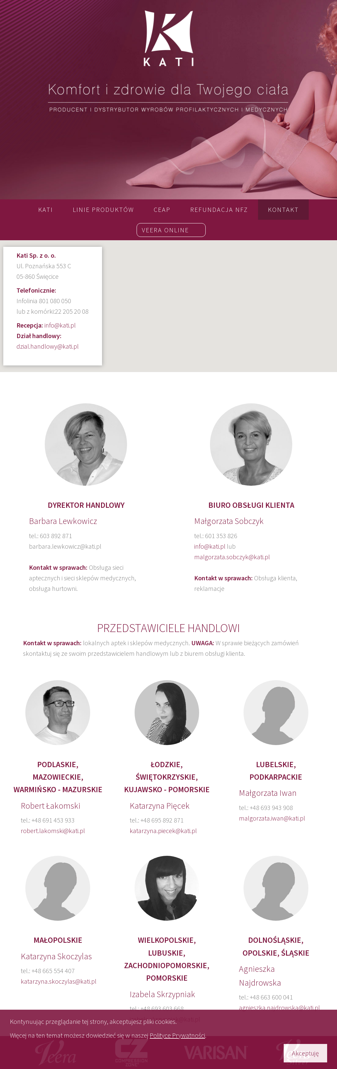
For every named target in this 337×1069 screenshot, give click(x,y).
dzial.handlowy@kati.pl (47, 346)
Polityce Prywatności (177, 1035)
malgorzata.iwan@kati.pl (272, 818)
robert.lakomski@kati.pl (53, 830)
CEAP (162, 209)
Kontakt (283, 209)
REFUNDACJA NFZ (219, 209)
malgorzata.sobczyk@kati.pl (232, 557)
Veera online (165, 230)
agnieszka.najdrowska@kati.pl (279, 1007)
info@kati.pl (60, 325)
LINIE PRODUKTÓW (103, 209)
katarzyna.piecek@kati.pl (163, 830)
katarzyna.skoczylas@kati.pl (58, 981)
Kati (45, 209)
